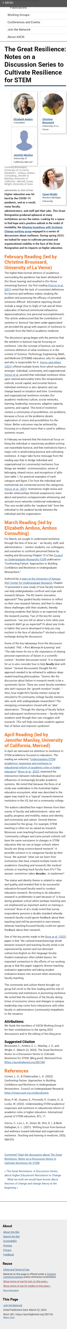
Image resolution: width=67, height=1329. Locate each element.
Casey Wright (49, 194)
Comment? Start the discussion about (33, 1159)
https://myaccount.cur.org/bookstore (26, 1093)
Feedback (8, 1254)
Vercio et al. (11, 375)
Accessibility (10, 1241)
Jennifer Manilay (23, 155)
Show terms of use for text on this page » (25, 1281)
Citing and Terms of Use (16, 1269)
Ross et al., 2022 (28, 771)
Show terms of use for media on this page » (27, 1285)
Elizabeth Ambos (23, 119)
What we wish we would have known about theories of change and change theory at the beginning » (31, 1183)
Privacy (7, 1250)
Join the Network (12, 1305)
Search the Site (11, 1236)
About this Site (11, 1232)
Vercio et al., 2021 (15, 489)
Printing (7, 1245)
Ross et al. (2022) (55, 936)
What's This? (9, 1317)
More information (11, 1290)
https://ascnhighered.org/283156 (24, 1062)
